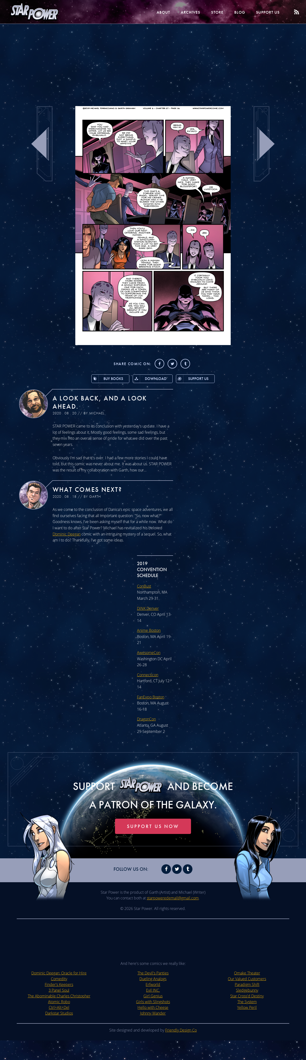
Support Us (265, 12)
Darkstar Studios (59, 1033)
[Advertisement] (153, 62)
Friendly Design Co (180, 1050)
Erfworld (153, 1004)
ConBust (144, 586)
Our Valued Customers (247, 998)
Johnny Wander (153, 1033)
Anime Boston (149, 631)
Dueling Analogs (153, 998)
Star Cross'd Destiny (247, 1015)
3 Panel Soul (59, 1010)
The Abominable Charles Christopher (58, 1015)
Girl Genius (153, 1015)
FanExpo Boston (151, 697)
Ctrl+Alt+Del (59, 1027)
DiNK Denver (148, 609)
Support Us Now (153, 846)
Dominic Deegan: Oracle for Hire (59, 992)
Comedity (59, 998)
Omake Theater (247, 992)
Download (149, 379)
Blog (234, 12)
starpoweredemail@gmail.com (173, 917)
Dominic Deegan (67, 534)
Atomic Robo (59, 1021)
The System (247, 1021)
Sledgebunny (247, 1010)
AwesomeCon (149, 653)
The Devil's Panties (153, 992)
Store (209, 12)
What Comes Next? (91, 489)
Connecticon (147, 675)
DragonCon (147, 719)
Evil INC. (153, 1010)
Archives (179, 12)
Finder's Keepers (58, 1004)
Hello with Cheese (153, 1027)
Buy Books (104, 379)
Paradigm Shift (247, 1004)
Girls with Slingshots (153, 1021)
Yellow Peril (247, 1027)
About (149, 12)
